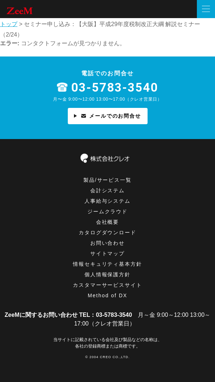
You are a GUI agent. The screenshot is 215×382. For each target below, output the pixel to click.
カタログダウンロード (108, 232)
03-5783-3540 (114, 88)
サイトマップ (107, 253)
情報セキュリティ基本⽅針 (107, 264)
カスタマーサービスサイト (107, 285)
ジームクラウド (107, 211)
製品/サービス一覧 (107, 180)
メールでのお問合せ (107, 116)
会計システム (107, 190)
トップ (8, 24)
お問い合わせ (107, 243)
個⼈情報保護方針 (107, 274)
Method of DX (107, 295)
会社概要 (107, 222)
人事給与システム (107, 201)
